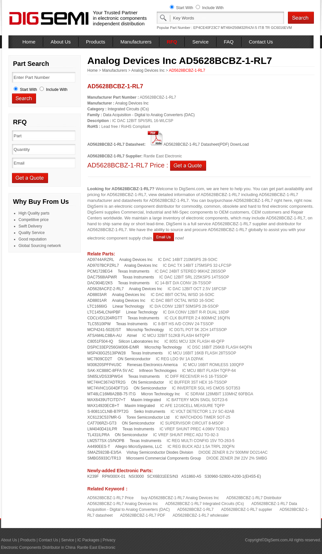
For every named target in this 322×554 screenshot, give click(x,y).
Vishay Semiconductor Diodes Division (160, 452)
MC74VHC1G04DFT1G (107, 388)
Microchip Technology (145, 329)
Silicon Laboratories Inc (138, 341)
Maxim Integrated (146, 400)
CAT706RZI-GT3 (102, 423)
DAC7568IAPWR (102, 277)
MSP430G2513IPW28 (106, 353)
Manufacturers (136, 41)
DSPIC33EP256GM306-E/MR (113, 347)
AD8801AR (97, 300)
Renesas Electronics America (152, 365)
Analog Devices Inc (148, 70)
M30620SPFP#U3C (104, 365)
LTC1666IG (97, 306)
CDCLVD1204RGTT (104, 318)
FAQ (229, 41)
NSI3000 (136, 476)
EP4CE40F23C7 (206, 28)
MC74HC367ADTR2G (106, 382)
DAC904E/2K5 (100, 283)
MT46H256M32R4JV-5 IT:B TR (245, 28)
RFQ (172, 41)
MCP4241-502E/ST (104, 329)
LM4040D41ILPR (102, 429)
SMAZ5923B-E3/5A (104, 452)
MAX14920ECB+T (103, 405)
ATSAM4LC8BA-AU (104, 335)
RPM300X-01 (113, 476)
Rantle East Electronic (96, 547)
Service (200, 41)
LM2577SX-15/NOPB (105, 440)
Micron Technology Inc (160, 394)
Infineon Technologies (158, 370)
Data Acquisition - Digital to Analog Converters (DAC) (149, 115)
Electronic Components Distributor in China (38, 547)
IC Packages (88, 540)
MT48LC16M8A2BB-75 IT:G (111, 394)
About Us (61, 41)
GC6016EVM (281, 28)
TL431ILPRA (98, 435)
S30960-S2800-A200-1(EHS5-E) (232, 476)
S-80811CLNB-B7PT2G (108, 411)
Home (28, 41)
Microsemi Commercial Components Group (163, 458)
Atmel (132, 335)
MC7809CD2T (99, 359)
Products (95, 41)
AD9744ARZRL (100, 259)
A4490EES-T (98, 446)
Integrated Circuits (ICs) (128, 109)
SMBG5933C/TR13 (104, 458)
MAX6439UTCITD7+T (106, 400)
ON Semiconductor (134, 359)
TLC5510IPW (99, 324)
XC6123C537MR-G (104, 417)
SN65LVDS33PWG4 (105, 376)
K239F (93, 476)
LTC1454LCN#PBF (104, 312)
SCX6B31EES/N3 (162, 476)
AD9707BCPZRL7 (103, 265)
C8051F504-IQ (100, 341)
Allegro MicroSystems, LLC (138, 446)
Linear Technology (128, 306)
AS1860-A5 (191, 476)
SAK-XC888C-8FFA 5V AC (110, 370)
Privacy (109, 540)
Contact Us (261, 41)
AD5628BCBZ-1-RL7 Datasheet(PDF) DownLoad (198, 144)
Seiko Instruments (149, 411)
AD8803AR (97, 294)
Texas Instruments (133, 271)
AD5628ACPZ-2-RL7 (105, 289)
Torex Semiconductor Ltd (148, 417)
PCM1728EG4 (99, 271)
